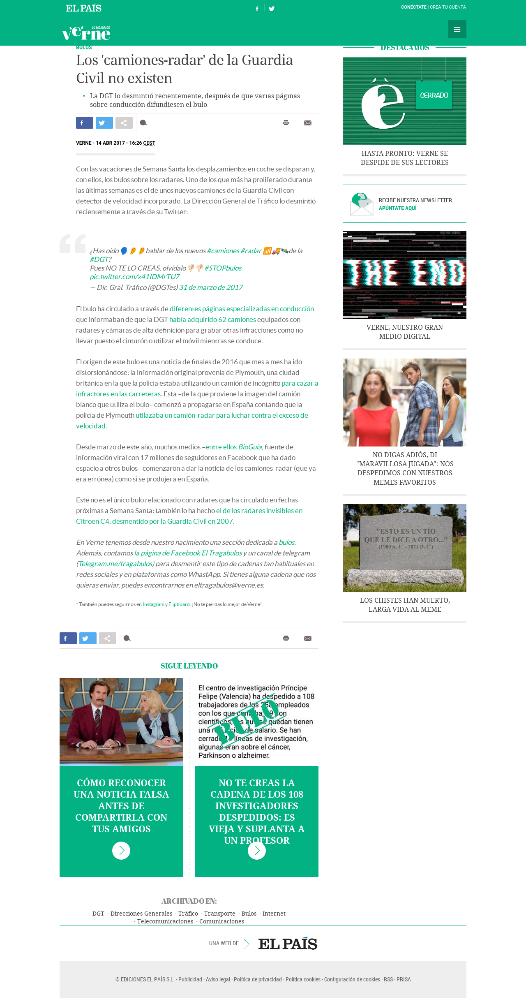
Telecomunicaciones (165, 921)
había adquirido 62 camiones (212, 319)
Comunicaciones (221, 921)
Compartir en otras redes (124, 123)
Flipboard (179, 604)
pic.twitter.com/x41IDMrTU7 (134, 276)
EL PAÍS (287, 943)
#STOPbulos (222, 268)
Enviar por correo (307, 122)
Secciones (457, 29)
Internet (274, 913)
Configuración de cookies (352, 979)
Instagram (153, 604)
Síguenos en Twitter (272, 7)
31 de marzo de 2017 (210, 287)
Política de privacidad (258, 979)
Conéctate (414, 7)
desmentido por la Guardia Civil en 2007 (172, 521)
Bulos (249, 913)
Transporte (219, 913)
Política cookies (303, 979)
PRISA (404, 979)
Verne (86, 33)
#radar (250, 250)
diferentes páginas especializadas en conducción (242, 308)
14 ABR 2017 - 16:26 (125, 143)
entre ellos (234, 447)
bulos (286, 542)
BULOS (84, 47)
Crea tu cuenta (448, 7)
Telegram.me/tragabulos (115, 563)
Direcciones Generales (141, 913)
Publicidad (190, 979)
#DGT (99, 259)
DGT (98, 913)
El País (85, 7)
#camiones (223, 250)
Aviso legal (218, 979)
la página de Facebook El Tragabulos (188, 553)
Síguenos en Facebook (257, 7)
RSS (388, 979)
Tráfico (188, 913)
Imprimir (286, 122)
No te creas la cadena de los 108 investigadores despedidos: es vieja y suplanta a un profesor (257, 812)
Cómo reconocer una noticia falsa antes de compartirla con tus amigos (121, 806)
